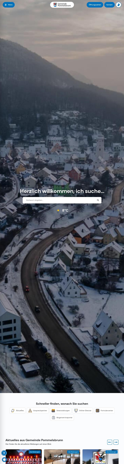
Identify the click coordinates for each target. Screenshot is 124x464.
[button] (109, 442)
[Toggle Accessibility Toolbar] (4, 453)
